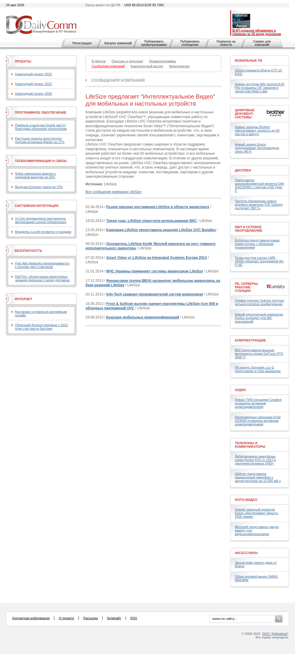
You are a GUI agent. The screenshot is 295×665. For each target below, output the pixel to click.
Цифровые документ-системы (245, 113)
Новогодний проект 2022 (33, 74)
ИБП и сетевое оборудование (248, 228)
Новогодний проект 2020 (33, 93)
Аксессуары (246, 553)
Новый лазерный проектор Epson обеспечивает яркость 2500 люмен (256, 513)
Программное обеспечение (40, 112)
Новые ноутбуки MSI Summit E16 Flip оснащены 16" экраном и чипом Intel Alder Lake (259, 87)
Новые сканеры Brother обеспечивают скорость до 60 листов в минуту (257, 130)
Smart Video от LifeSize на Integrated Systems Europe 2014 (156, 258)
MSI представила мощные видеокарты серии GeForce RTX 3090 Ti (259, 353)
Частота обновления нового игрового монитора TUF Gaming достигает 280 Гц (259, 204)
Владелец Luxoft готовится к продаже (43, 231)
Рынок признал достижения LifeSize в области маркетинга (157, 207)
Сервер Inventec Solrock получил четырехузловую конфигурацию (259, 302)
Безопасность (28, 250)
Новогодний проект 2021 (33, 84)
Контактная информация (31, 618)
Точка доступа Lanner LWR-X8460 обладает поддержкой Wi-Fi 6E (259, 261)
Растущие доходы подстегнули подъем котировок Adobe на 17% (40, 140)
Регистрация (82, 43)
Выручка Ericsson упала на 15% (39, 187)
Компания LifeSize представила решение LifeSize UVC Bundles (161, 230)
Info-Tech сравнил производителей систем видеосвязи (154, 294)
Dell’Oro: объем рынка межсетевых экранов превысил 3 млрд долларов (42, 278)
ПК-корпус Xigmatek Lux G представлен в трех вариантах (258, 369)
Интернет (23, 299)
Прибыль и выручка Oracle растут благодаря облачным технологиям (41, 126)
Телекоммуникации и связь (41, 161)
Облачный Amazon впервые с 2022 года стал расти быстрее (41, 326)
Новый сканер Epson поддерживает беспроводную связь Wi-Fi (257, 148)
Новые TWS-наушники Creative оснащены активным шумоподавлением (258, 403)
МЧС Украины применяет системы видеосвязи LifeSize (154, 271)
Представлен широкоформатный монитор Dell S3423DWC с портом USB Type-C (259, 185)
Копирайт (114, 618)
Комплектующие (250, 340)
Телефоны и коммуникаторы (250, 444)
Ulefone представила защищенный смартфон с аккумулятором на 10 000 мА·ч (258, 477)
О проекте (66, 618)
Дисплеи (243, 170)
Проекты (23, 61)
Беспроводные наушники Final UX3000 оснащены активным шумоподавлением (258, 420)
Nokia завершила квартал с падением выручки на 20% (35, 175)
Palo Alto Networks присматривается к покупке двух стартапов (42, 265)
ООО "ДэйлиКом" (275, 633)
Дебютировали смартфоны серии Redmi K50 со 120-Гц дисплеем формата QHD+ (255, 460)
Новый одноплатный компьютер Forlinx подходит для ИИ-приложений (259, 318)
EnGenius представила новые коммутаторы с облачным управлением (257, 243)
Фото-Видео (246, 499)
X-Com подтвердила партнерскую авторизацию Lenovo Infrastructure (40, 220)
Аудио (240, 390)
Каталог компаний (118, 43)
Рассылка (90, 618)
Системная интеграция (36, 205)
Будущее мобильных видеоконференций (142, 317)
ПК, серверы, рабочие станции (246, 287)
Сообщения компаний (118, 80)
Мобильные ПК (248, 60)
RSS (133, 618)
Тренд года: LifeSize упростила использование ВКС (151, 221)
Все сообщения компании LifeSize (113, 192)
